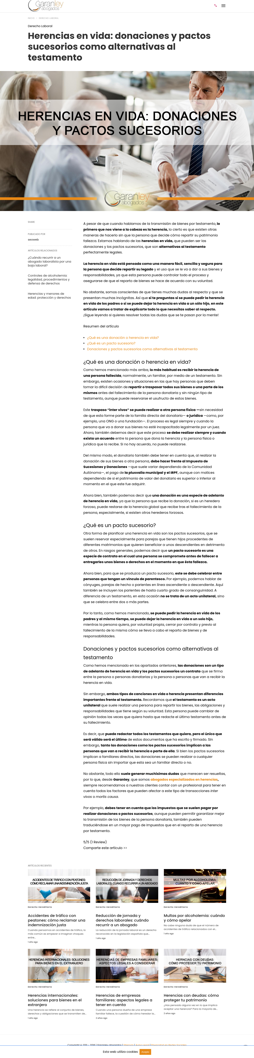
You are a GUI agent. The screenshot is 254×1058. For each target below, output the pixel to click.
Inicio (31, 18)
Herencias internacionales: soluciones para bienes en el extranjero (55, 1000)
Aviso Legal (143, 1045)
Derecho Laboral (49, 18)
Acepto (145, 1052)
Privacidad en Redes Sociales (168, 1045)
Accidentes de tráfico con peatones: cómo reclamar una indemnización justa (56, 920)
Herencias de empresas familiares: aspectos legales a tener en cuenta (124, 1000)
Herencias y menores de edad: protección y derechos (49, 296)
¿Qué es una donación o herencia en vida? (123, 337)
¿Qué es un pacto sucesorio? (111, 343)
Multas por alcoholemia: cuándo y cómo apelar (194, 918)
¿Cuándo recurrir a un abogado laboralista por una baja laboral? (49, 261)
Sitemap (128, 1045)
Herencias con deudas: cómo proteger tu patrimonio (191, 998)
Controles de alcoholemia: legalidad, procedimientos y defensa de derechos (49, 279)
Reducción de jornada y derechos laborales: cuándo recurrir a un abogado (122, 920)
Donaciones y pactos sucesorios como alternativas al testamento (142, 349)
